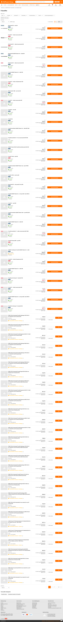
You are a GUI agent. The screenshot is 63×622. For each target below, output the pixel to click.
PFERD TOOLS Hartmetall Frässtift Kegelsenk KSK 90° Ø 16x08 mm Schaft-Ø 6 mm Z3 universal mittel (19, 335)
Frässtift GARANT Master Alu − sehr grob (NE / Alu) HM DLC (18, 193)
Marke (3, 15)
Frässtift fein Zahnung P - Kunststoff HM (15, 306)
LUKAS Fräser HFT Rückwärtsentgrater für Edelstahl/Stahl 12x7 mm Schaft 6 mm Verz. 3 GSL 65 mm (18, 540)
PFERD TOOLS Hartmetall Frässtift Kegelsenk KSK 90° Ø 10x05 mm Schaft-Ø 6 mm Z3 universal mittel (19, 428)
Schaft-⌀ (40, 15)
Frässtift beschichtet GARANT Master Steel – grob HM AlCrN (19, 212)
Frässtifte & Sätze (18, 7)
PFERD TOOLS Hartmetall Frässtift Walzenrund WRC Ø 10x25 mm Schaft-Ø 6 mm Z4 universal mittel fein (19, 419)
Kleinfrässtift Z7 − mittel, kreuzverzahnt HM (16, 44)
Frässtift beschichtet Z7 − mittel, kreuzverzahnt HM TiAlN (18, 231)
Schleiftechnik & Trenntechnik (9, 7)
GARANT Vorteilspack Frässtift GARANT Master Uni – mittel (18, 249)
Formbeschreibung (33, 15)
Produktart (9, 15)
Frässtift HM (10, 119)
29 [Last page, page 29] (58, 587)
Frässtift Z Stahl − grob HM (13, 156)
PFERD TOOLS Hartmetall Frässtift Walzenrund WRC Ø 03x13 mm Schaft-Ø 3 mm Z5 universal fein (19, 400)
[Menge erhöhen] (54, 318)
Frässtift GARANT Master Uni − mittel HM (15, 221)
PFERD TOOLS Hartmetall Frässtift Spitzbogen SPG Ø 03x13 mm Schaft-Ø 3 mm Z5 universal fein (18, 316)
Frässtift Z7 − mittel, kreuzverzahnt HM (15, 34)
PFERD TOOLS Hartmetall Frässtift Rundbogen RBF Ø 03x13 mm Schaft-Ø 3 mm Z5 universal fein (18, 466)
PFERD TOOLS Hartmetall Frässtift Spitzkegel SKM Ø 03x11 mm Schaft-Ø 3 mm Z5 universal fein (18, 325)
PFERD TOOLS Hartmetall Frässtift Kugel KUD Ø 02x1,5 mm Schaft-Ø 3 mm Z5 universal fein (18, 409)
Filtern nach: (2, 13)
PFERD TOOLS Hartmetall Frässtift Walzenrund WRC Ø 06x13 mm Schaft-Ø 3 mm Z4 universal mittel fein (19, 512)
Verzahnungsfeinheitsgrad (50, 15)
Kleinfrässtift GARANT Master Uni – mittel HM (16, 53)
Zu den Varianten (54, 28)
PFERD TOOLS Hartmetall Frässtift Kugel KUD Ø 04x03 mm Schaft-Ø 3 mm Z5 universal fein (18, 438)
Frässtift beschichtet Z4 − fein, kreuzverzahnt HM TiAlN (18, 137)
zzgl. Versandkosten (42, 29)
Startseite (2, 7)
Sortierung (2, 585)
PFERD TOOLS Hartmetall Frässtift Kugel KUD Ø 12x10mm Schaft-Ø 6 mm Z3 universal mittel (18, 559)
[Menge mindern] (48, 318)
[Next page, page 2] (61, 587)
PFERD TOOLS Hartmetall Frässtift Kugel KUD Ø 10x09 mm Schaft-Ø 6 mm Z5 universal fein (18, 484)
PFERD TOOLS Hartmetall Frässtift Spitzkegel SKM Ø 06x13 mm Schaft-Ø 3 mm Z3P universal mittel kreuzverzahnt (18, 363)
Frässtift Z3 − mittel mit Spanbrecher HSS (15, 259)
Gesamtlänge (24, 15)
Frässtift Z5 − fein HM (12, 109)
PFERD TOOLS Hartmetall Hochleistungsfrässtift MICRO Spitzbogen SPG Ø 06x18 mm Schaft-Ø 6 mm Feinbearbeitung (19, 550)
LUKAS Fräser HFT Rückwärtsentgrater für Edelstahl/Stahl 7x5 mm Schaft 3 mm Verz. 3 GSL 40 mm (19, 531)
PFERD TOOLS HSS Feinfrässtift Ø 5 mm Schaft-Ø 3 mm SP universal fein (18, 578)
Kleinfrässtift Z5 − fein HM (12, 25)
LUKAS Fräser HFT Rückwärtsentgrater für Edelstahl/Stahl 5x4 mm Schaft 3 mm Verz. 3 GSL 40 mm (19, 522)
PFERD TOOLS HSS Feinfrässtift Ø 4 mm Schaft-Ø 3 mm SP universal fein (18, 503)
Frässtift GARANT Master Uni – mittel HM (15, 72)
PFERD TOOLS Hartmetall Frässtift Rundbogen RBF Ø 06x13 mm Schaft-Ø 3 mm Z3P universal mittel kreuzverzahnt (18, 456)
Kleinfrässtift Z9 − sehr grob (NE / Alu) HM (15, 184)
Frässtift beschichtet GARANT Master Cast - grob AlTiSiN (18, 165)
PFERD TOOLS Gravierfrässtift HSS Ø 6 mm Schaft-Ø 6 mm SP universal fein (19, 568)
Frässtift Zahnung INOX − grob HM (14, 240)
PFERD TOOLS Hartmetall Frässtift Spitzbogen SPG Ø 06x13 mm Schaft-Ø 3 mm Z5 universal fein (18, 353)
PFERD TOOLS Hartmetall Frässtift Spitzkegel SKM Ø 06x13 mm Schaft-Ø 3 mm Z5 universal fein (18, 344)
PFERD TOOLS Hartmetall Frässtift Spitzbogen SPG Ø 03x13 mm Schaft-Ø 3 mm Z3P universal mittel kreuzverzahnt (18, 447)
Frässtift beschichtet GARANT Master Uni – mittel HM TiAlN (18, 128)
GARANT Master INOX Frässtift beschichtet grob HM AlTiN (18, 147)
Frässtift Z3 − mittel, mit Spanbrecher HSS (15, 81)
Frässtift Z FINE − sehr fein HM (13, 175)
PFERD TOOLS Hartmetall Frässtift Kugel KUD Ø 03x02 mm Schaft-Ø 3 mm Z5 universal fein (18, 372)
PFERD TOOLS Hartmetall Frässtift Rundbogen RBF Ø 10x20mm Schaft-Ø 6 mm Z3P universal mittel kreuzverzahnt (19, 494)
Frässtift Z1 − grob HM (12, 203)
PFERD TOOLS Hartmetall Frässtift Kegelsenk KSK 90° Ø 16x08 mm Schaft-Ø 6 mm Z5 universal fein (19, 391)
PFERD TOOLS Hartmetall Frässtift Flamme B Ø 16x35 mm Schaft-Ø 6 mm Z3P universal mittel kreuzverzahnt (18, 475)
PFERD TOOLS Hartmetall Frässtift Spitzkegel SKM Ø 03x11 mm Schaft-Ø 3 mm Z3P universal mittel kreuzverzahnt (18, 381)
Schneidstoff (17, 15)
